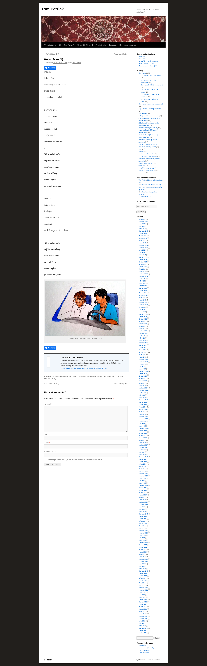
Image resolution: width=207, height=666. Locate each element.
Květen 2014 (143, 547)
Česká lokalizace (144, 653)
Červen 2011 (143, 630)
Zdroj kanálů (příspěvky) (146, 648)
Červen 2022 (143, 317)
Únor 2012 (142, 611)
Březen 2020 (143, 381)
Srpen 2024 (142, 255)
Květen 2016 (143, 490)
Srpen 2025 (142, 229)
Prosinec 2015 (143, 502)
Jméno (47, 434)
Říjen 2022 (142, 307)
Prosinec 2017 (143, 445)
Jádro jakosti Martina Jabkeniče (149, 116)
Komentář (48, 404)
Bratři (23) (142, 56)
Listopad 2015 (143, 504)
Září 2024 (142, 252)
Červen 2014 (143, 545)
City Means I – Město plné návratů (152, 85)
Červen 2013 (143, 573)
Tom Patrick (52, 9)
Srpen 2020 (142, 369)
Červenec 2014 (143, 542)
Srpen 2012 (142, 597)
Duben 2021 (142, 350)
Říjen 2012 (142, 592)
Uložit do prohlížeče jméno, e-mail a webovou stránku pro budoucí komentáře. (75, 460)
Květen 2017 (143, 462)
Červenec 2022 (143, 314)
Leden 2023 (142, 300)
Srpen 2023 (142, 283)
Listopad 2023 (143, 276)
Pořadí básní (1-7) (51, 54)
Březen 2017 (143, 466)
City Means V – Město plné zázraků (150, 109)
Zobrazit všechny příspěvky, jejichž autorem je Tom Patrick (83, 368)
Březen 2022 (143, 324)
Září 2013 (142, 566)
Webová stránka (50, 451)
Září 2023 (142, 281)
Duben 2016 (142, 492)
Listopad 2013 (143, 561)
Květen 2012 (143, 604)
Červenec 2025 (143, 231)
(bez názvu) (142, 59)
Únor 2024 (142, 269)
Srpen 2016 (142, 483)
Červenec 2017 (143, 457)
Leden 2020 (142, 385)
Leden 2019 (142, 414)
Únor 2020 (142, 383)
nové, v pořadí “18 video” (147, 63)
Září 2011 (142, 623)
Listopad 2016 (143, 476)
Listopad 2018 (143, 419)
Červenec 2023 (143, 286)
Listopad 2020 (143, 362)
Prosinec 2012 (143, 588)
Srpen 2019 (142, 397)
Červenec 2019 (143, 400)
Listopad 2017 (143, 447)
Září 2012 (142, 595)
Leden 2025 (142, 243)
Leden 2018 (142, 443)
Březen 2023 (143, 295)
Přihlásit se (142, 645)
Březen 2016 (143, 495)
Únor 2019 (142, 412)
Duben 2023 (142, 293)
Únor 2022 (142, 326)
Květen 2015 (143, 519)
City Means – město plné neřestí (151, 75)
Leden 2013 (142, 585)
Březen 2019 (143, 409)
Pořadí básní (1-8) (121, 54)
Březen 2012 (143, 609)
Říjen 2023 (142, 279)
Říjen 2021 (142, 336)
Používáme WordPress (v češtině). (150, 660)
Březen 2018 (143, 438)
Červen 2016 (143, 488)
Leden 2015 (142, 528)
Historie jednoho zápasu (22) (148, 66)
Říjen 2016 (142, 478)
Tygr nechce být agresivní (149, 156)
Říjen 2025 (142, 224)
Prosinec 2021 (143, 331)
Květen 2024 (143, 262)
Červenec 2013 (143, 571)
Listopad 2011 (143, 619)
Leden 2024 (142, 271)
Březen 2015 (143, 523)
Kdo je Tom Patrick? (66, 45)
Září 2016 (142, 481)
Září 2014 (142, 538)
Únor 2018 (142, 440)
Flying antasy (143, 113)
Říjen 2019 (142, 393)
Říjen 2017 (142, 450)
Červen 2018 (143, 431)
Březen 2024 (143, 267)
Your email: (140, 204)
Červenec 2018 (143, 428)
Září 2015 (142, 509)
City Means (142, 73)
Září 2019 (142, 395)
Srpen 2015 (142, 512)
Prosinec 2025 (143, 221)
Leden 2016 (142, 500)
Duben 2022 (142, 321)
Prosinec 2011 (143, 616)
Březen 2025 (143, 238)
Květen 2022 (143, 319)
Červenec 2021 (143, 343)
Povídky (141, 151)
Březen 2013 (143, 580)
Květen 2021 (143, 347)
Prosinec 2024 (143, 245)
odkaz (114, 376)
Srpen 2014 (142, 540)
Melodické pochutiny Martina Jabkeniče (82, 376)
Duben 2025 (142, 236)
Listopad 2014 (143, 533)
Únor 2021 (142, 355)
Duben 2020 (142, 378)
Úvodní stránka (50, 45)
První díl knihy (101, 45)
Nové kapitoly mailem (127, 45)
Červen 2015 (143, 516)
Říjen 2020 (142, 364)
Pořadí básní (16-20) (147, 197)
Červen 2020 (143, 374)
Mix (140, 149)
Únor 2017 (142, 469)
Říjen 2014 (142, 535)
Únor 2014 (142, 554)
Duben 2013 (142, 578)
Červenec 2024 (143, 257)
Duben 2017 (142, 464)
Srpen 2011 (142, 626)
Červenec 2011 (143, 628)
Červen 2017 (143, 459)
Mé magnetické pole (147, 154)
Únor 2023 (142, 298)
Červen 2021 (143, 345)
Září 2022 (142, 309)
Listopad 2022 (143, 305)
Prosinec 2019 (143, 388)
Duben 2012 (142, 607)
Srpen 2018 (142, 426)
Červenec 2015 (143, 514)
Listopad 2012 (143, 590)
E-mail (47, 443)
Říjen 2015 (142, 507)
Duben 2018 (142, 435)
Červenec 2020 (143, 371)
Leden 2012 (142, 614)
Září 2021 (142, 338)
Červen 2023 (143, 288)
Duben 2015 (142, 521)
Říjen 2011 (142, 621)
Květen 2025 (143, 233)
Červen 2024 (143, 259)
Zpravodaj (142, 173)
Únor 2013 (142, 583)
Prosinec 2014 (143, 531)
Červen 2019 (143, 402)
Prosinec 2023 (143, 274)
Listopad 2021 (143, 333)
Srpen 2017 (142, 454)
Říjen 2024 (142, 250)
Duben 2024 (142, 264)
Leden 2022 (142, 328)
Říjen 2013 (142, 564)
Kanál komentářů (144, 650)
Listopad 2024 (143, 248)
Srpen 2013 (142, 569)
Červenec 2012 (143, 599)
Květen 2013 (143, 576)
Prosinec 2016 (143, 473)
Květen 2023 (143, 290)
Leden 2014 (142, 557)
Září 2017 (142, 452)
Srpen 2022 (142, 312)
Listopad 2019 (143, 390)
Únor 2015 (142, 526)
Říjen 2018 (142, 421)
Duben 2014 (142, 550)
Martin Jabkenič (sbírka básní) (148, 128)
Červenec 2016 (143, 485)
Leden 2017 (142, 471)
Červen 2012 (143, 602)
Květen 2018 (143, 433)
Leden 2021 (142, 357)
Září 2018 (142, 424)
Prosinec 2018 (143, 416)
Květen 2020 (143, 376)
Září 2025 (142, 226)
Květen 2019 (143, 405)
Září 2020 (142, 366)
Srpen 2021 (142, 340)
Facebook (113, 45)
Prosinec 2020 (143, 359)
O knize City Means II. (84, 45)
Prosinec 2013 (143, 559)
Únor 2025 (142, 240)
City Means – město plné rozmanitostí (151, 104)
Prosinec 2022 (143, 302)
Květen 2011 (143, 633)
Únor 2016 (142, 497)
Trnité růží (142, 166)
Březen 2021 (143, 352)
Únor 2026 (142, 219)
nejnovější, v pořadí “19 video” (148, 61)
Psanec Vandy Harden (145, 163)
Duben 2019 (142, 407)
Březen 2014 (143, 552)
